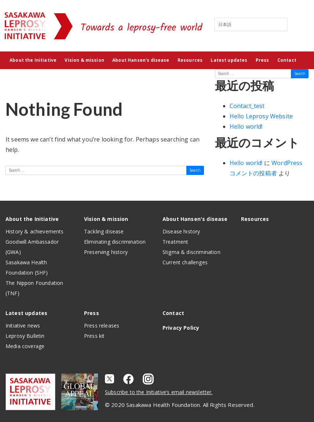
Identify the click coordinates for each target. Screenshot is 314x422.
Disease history (181, 231)
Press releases (101, 325)
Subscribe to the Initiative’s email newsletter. (159, 392)
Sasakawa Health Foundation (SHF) (27, 267)
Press (262, 60)
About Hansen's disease (140, 60)
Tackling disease (104, 231)
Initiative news (23, 325)
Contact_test (247, 106)
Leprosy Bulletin (25, 335)
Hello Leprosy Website (261, 116)
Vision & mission (84, 60)
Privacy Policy (181, 327)
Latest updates (229, 60)
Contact (286, 60)
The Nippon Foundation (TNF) (34, 288)
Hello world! (246, 126)
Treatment (175, 241)
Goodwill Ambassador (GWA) (32, 246)
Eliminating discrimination (115, 241)
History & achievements (35, 231)
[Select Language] (251, 24)
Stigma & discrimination (191, 251)
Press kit (94, 335)
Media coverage (25, 346)
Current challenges (185, 262)
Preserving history (106, 251)
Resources (190, 60)
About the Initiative (33, 60)
